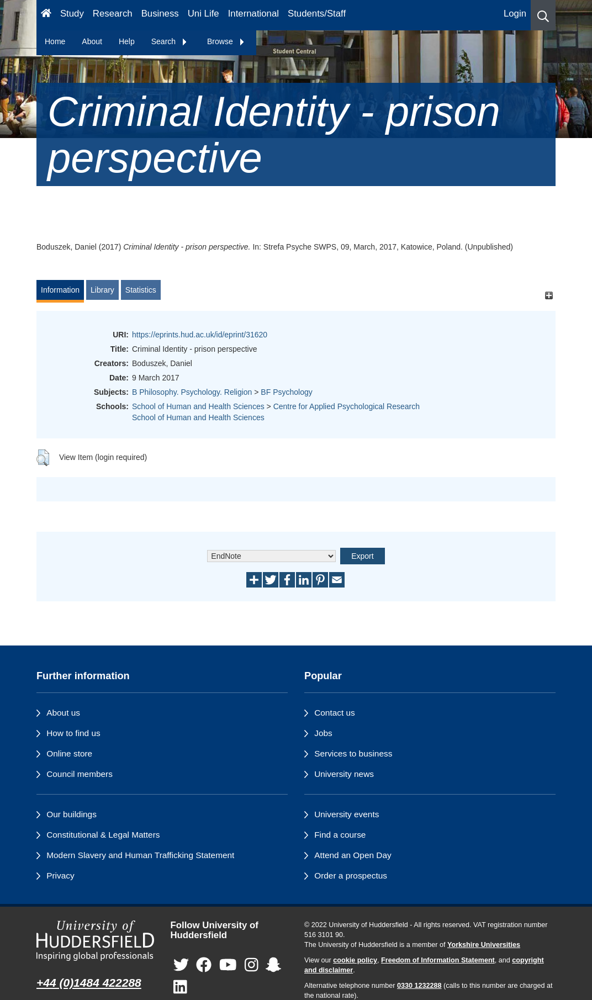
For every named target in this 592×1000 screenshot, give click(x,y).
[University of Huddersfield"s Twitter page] (181, 965)
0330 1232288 (419, 986)
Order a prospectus (350, 875)
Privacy (60, 875)
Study (72, 13)
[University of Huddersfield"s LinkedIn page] (180, 987)
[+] (549, 295)
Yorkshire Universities (483, 945)
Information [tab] (60, 289)
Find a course (340, 834)
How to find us (73, 733)
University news (344, 774)
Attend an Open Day (352, 855)
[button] (543, 15)
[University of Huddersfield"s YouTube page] (228, 965)
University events (346, 814)
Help (127, 41)
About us (63, 712)
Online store (69, 753)
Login (515, 13)
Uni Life (203, 13)
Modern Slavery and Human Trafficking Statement (140, 855)
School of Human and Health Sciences (198, 406)
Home (55, 41)
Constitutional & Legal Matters (103, 834)
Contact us (334, 712)
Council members (79, 774)
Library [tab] (102, 289)
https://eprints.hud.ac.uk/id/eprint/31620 (199, 334)
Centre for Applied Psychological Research (346, 406)
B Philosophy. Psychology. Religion (192, 392)
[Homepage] (46, 15)
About (92, 41)
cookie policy (355, 960)
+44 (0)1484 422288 (88, 982)
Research (113, 13)
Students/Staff (317, 13)
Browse (226, 41)
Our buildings (71, 814)
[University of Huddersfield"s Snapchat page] (273, 965)
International (253, 13)
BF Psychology (286, 392)
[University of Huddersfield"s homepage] (95, 940)
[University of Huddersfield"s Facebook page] (204, 965)
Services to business (353, 753)
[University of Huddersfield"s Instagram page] (251, 965)
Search (169, 41)
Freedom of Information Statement (438, 960)
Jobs (323, 733)
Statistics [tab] (140, 289)
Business (160, 13)
